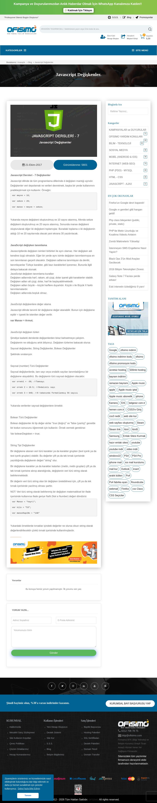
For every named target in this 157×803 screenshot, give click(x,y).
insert (136, 469)
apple (112, 389)
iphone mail (115, 462)
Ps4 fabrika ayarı (118, 482)
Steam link (115, 429)
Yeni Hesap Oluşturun (57, 727)
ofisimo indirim (128, 350)
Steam (140, 422)
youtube (135, 442)
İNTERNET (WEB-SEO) (122, 163)
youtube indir (116, 449)
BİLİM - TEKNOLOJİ (120, 143)
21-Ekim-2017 (32, 164)
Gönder (54, 653)
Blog (127, 17)
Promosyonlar (144, 17)
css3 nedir (114, 416)
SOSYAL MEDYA (118, 150)
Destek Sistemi (54, 732)
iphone (139, 396)
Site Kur (50, 738)
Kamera (113, 403)
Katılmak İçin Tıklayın (78, 10)
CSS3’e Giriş (134, 409)
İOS (123, 403)
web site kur (130, 416)
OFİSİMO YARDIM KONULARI (126, 136)
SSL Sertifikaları (91, 738)
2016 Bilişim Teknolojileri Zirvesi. (126, 269)
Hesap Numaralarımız (20, 754)
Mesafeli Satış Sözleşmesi (22, 732)
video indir (132, 449)
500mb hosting (138, 370)
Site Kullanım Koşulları (20, 738)
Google (113, 350)
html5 (135, 429)
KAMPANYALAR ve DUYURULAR (127, 130)
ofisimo (139, 356)
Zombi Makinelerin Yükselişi (124, 241)
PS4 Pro (136, 455)
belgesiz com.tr (137, 403)
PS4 (126, 455)
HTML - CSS (116, 177)
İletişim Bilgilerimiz (55, 754)
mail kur (113, 469)
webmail (113, 489)
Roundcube (137, 482)
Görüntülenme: (75, 164)
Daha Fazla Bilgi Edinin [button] (29, 788)
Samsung (114, 436)
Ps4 (128, 475)
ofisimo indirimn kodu (120, 356)
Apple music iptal (128, 389)
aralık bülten (116, 475)
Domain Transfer (92, 754)
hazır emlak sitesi (118, 442)
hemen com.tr (116, 409)
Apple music (138, 383)
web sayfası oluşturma (121, 422)
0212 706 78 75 (129, 731)
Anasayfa (21, 62)
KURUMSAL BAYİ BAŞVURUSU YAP (130, 703)
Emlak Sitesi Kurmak (134, 436)
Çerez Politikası (17, 743)
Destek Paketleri (92, 743)
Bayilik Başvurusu (92, 727)
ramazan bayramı (118, 383)
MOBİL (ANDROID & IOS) (123, 157)
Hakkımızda (15, 727)
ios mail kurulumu (134, 462)
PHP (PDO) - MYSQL (120, 170)
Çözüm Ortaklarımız (19, 749)
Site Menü (140, 50)
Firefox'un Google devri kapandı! (126, 203)
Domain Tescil (90, 749)
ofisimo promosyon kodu (122, 363)
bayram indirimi (117, 376)
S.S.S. (113, 17)
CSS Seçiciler (116, 495)
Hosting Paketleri (92, 732)
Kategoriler (16, 50)
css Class (137, 489)
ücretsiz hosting (117, 370)
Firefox (125, 489)
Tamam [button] (28, 795)
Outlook (125, 469)
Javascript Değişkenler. (44, 62)
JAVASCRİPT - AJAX (120, 184)
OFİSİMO (93, 799)
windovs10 (115, 455)
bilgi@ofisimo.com (131, 735)
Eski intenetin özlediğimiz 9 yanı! (126, 286)
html (126, 429)
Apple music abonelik (120, 396)
